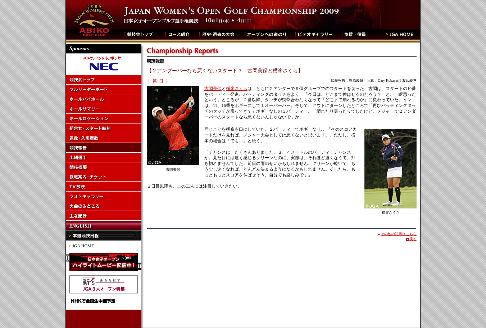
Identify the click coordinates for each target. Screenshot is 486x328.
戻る (413, 239)
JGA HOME (83, 245)
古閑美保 (213, 88)
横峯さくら (236, 88)
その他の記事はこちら (399, 234)
